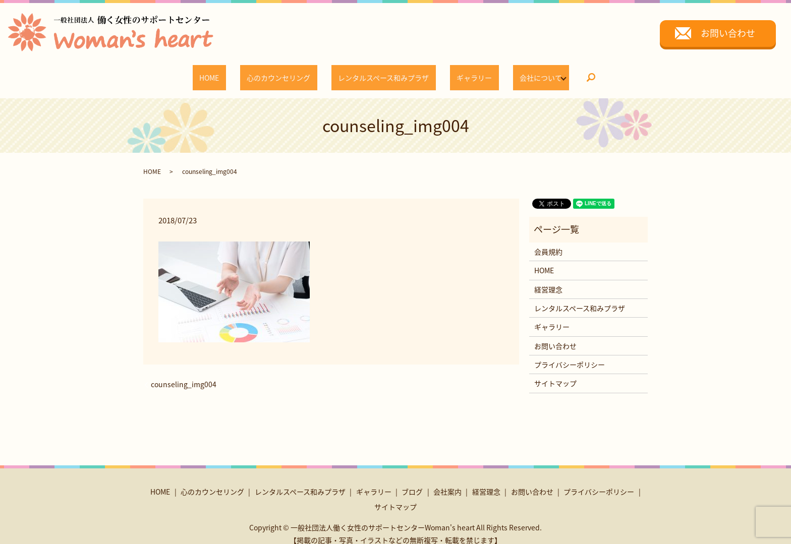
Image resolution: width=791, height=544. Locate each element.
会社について (510, 72)
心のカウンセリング (289, 72)
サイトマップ (555, 374)
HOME (233, 72)
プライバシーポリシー (569, 355)
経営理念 (548, 279)
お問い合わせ (728, 33)
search (560, 73)
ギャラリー (457, 72)
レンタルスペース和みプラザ (380, 72)
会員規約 (548, 242)
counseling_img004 (183, 375)
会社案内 (447, 482)
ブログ (412, 482)
